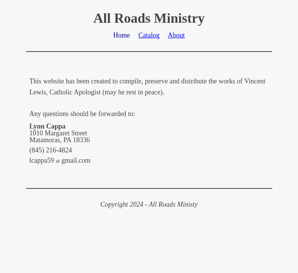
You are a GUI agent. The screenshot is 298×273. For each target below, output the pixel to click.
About (176, 35)
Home (121, 35)
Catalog (148, 35)
